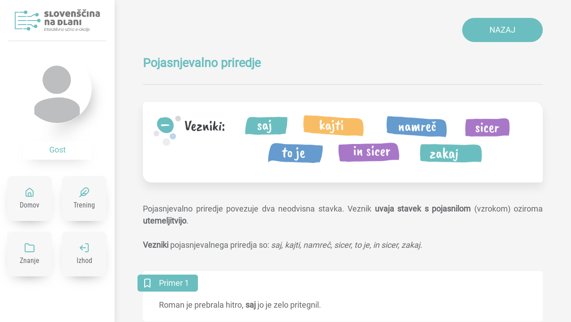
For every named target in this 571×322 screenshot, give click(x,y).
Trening (84, 205)
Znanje (29, 260)
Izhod (84, 260)
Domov (29, 205)
